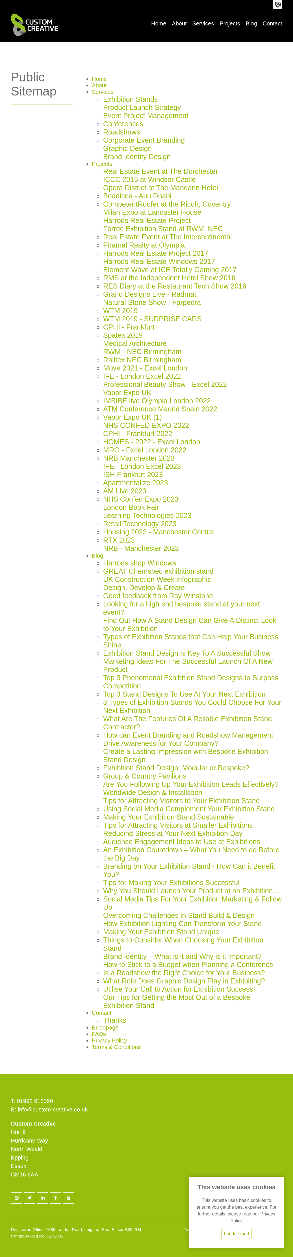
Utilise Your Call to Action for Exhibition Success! (179, 989)
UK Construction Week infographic (157, 579)
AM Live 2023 (124, 491)
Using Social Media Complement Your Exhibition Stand (189, 809)
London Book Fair (131, 507)
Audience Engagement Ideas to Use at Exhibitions (181, 842)
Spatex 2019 (123, 335)
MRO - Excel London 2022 (144, 450)
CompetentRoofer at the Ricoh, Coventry (167, 204)
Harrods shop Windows (139, 563)
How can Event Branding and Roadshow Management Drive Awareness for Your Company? (188, 739)
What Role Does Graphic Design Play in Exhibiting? (184, 981)
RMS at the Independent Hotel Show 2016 (169, 278)
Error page (105, 1027)
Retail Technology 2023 (139, 524)
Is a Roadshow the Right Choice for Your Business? (184, 973)
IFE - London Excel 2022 (142, 376)
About (179, 23)
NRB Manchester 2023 (139, 458)
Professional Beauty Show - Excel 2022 (165, 384)
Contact (272, 23)
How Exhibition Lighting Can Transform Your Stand (182, 923)
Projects (230, 23)
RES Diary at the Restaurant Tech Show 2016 (174, 286)
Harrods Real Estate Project (147, 220)
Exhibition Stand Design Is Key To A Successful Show (187, 653)
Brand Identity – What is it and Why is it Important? (182, 956)
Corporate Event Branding (144, 140)
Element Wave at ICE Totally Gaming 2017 (169, 270)
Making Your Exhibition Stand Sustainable (168, 817)
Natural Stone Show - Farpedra (152, 302)
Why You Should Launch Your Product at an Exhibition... (191, 891)
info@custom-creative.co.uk (53, 1109)
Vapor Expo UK (127, 392)
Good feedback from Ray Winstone (158, 596)
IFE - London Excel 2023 (142, 466)
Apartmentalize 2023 (135, 483)
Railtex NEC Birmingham (142, 360)
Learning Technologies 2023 (147, 515)
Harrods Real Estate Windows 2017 (159, 261)
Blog (251, 23)
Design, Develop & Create (144, 587)
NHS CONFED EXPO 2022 (146, 425)
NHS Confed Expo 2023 (141, 499)
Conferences (123, 124)
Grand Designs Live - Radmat (149, 294)
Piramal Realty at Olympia (144, 245)
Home (158, 23)
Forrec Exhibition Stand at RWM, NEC (163, 229)
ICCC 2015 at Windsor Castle (149, 179)
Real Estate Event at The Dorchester (160, 171)
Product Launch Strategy (142, 107)
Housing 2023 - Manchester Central (159, 532)
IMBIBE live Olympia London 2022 (157, 401)
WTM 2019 (120, 311)
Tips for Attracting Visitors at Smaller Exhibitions (178, 825)
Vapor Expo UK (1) (132, 417)
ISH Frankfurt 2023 (133, 474)
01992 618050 (35, 1101)
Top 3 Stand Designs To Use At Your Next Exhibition (184, 694)
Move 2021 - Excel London (145, 368)
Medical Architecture (135, 343)
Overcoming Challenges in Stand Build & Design (179, 915)
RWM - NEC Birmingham (142, 352)
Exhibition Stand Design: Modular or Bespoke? (176, 768)
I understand (236, 1233)
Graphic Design (127, 148)
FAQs (99, 1034)
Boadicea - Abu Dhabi (137, 196)
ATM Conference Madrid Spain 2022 (160, 409)
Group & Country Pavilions (144, 776)
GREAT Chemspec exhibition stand (158, 571)
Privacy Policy (109, 1040)
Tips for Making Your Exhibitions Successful (171, 883)
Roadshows (121, 132)
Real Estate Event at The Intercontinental (167, 237)
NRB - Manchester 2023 (141, 548)
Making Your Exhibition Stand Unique (161, 932)
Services (203, 23)
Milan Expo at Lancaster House (152, 212)
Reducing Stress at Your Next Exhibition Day (172, 833)
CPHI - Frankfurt (129, 327)
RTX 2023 (119, 540)
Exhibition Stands (130, 99)
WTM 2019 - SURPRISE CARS (152, 319)
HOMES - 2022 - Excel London (151, 442)
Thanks (114, 1020)
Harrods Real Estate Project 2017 (155, 253)
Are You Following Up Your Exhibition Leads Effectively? (191, 784)
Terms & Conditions (116, 1047)
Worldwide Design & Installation (152, 792)
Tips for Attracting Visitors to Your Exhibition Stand (181, 801)
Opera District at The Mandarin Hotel (160, 188)
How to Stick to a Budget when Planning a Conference (188, 964)
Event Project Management (145, 116)
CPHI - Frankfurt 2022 (137, 433)
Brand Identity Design (137, 157)
